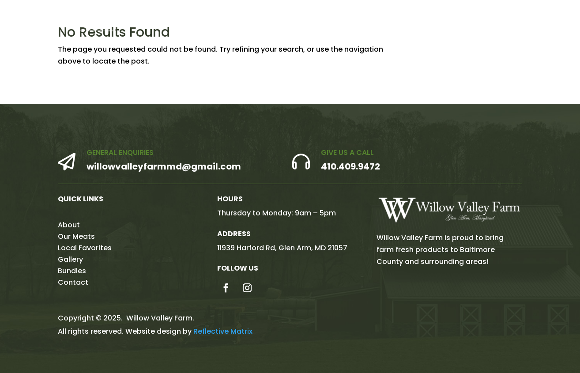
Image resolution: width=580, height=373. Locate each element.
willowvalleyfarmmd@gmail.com (164, 166)
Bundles (506, 23)
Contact (548, 23)
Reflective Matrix (222, 331)
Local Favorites (414, 23)
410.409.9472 (350, 166)
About (311, 23)
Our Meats (354, 23)
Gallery (468, 23)
